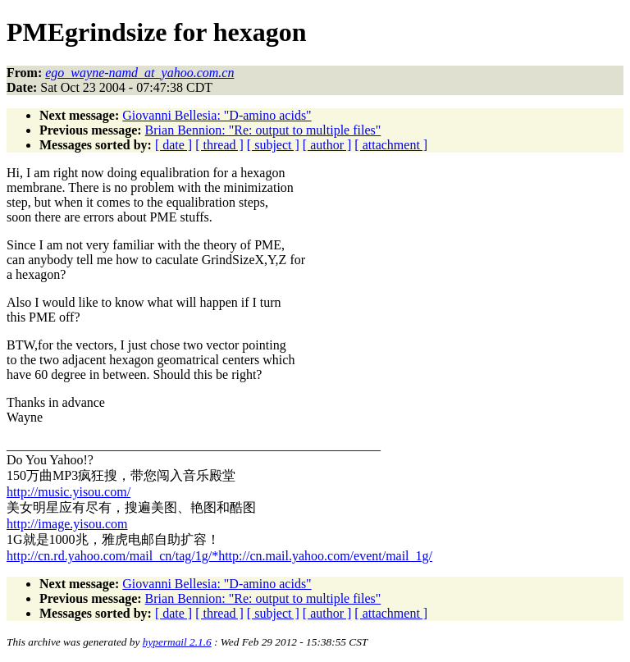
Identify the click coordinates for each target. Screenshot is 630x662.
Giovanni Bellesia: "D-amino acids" (216, 115)
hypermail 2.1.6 (177, 642)
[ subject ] (273, 145)
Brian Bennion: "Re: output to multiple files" (263, 130)
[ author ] (327, 145)
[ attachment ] (390, 145)
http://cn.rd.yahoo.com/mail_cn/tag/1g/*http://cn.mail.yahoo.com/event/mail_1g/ (219, 556)
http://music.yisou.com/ (68, 492)
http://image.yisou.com (67, 524)
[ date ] (173, 145)
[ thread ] (219, 145)
